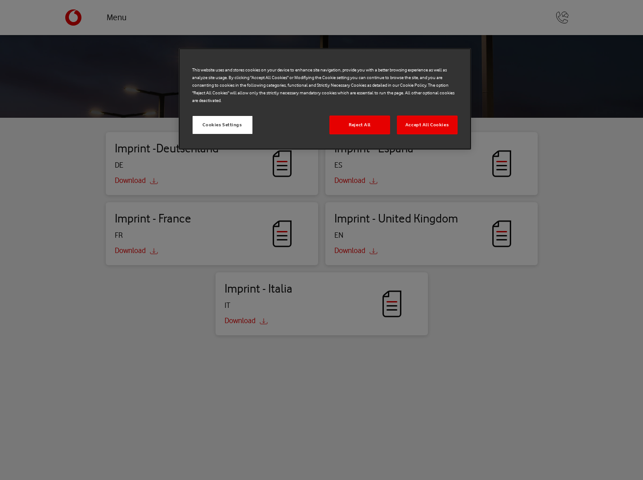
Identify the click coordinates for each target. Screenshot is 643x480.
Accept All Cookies (427, 125)
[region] (325, 99)
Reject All (360, 125)
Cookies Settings (222, 125)
